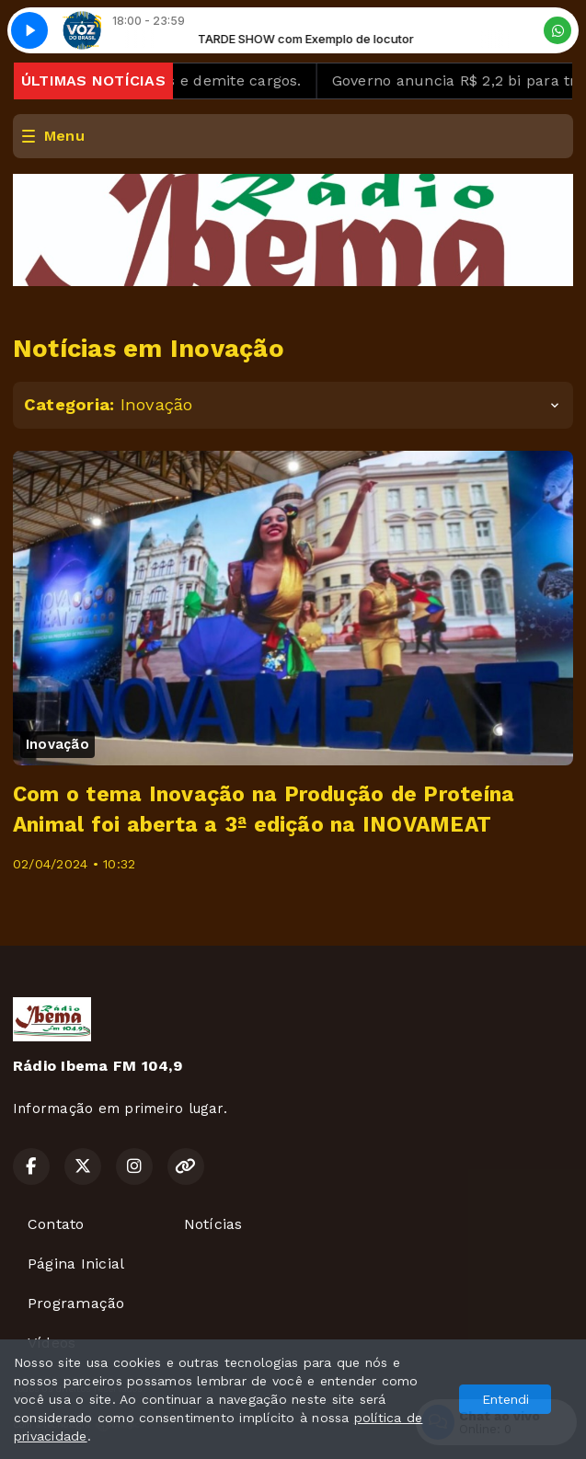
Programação (76, 1303)
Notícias (213, 1224)
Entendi (505, 1399)
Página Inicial (76, 1263)
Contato (56, 1224)
